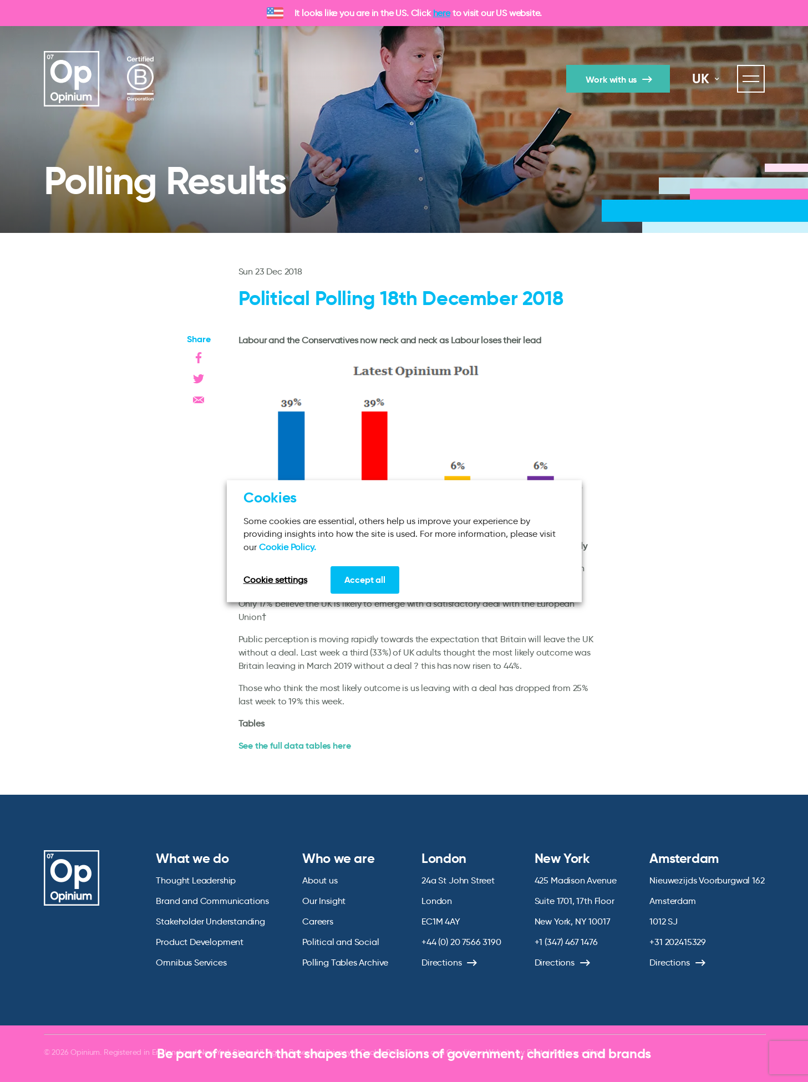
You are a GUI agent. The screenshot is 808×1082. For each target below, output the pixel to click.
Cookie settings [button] (275, 580)
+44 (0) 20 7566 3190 (461, 942)
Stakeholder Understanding (210, 921)
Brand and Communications (212, 901)
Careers (317, 921)
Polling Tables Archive (345, 962)
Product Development (199, 942)
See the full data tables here (294, 745)
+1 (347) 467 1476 (566, 942)
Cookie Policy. (287, 546)
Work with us (611, 79)
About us (320, 880)
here (441, 13)
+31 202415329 (677, 942)
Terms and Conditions (446, 1052)
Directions (441, 962)
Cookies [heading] (270, 497)
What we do (192, 858)
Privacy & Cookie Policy (365, 1052)
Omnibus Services (191, 962)
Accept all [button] (364, 580)
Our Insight (323, 901)
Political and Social (340, 942)
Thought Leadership (196, 880)
